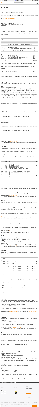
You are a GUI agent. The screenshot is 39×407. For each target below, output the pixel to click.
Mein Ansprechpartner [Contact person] (32, 3)
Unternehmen (21, 3)
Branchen (14, 3)
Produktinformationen (10, 3)
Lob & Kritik (14, 382)
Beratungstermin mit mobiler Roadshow (29, 388)
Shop (1, 3)
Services (17, 3)
